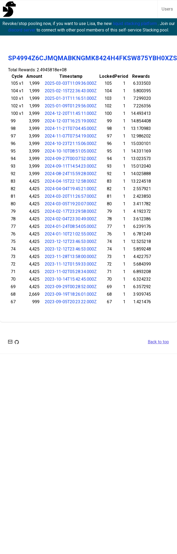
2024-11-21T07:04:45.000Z (71, 128)
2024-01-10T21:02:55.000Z (71, 234)
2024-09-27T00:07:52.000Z (71, 158)
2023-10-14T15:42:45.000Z (71, 279)
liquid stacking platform (135, 23)
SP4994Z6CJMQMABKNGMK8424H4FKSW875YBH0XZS (92, 58)
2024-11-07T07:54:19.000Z (71, 136)
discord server (22, 30)
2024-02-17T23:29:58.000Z (71, 211)
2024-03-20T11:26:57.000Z (71, 196)
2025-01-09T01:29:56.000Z (71, 105)
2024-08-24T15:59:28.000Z (71, 173)
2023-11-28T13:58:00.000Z (71, 256)
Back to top (158, 341)
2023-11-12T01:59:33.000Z (71, 264)
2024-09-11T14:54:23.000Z (71, 166)
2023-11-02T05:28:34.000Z (71, 271)
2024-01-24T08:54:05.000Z (71, 226)
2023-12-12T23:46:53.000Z (71, 241)
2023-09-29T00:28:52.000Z (71, 286)
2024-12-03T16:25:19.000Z (71, 120)
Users (167, 9)
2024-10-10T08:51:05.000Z (71, 151)
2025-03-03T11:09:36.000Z (71, 83)
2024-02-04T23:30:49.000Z (71, 218)
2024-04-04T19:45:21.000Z (71, 188)
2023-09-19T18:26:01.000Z (71, 294)
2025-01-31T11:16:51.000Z (71, 98)
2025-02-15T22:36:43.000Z (71, 90)
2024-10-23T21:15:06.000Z (71, 143)
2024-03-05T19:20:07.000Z (71, 203)
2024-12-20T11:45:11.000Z (71, 113)
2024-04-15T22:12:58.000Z (71, 181)
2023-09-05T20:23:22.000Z (71, 301)
